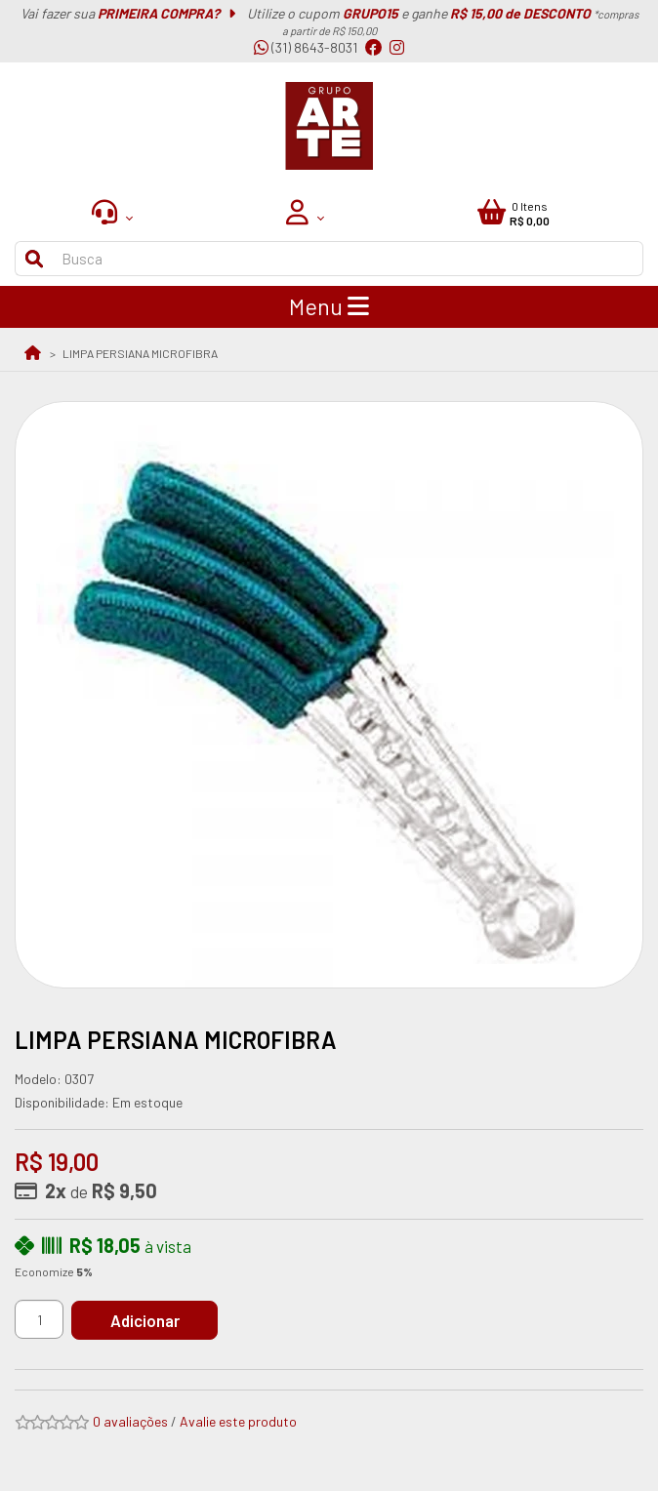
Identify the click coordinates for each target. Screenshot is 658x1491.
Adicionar (145, 1320)
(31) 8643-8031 (305, 47)
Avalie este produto (238, 1421)
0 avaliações (130, 1421)
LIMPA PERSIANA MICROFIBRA (140, 353)
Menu (329, 306)
